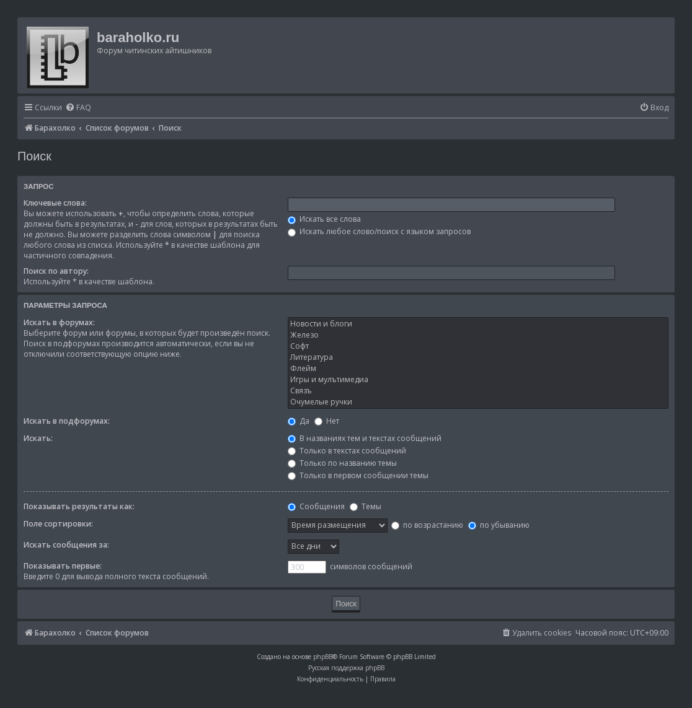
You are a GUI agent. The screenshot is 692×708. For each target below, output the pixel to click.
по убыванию (499, 525)
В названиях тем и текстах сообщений (364, 438)
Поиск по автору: (56, 271)
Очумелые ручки (478, 402)
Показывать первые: (63, 566)
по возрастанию (427, 525)
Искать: (38, 438)
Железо (478, 335)
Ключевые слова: (55, 203)
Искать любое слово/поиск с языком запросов (379, 231)
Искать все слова (324, 219)
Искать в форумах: (59, 322)
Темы (365, 506)
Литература (478, 357)
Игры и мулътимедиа (478, 379)
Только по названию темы (342, 463)
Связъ (478, 390)
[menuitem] (78, 108)
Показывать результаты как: (79, 506)
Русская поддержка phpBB (346, 667)
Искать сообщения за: (66, 545)
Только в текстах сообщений (347, 450)
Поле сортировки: (58, 523)
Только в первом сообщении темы (358, 475)
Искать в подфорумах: (67, 421)
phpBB (322, 656)
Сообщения (316, 506)
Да (298, 421)
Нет (326, 421)
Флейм (478, 368)
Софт (478, 346)
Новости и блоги (478, 324)
